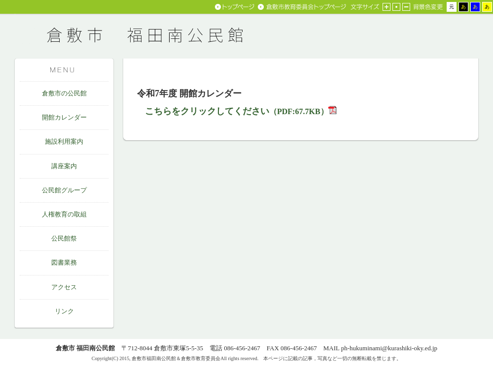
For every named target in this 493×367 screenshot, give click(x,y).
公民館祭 (64, 238)
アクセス (64, 287)
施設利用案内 (64, 141)
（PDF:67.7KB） (236, 111)
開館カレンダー (64, 117)
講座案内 (64, 166)
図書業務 (64, 262)
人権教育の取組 (64, 214)
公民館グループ (64, 190)
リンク (64, 311)
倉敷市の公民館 (64, 93)
